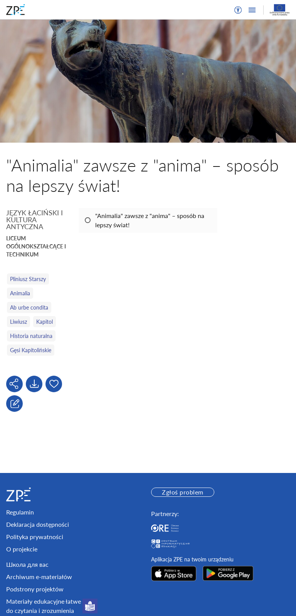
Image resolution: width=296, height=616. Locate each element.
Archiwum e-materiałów (39, 576)
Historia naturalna (31, 336)
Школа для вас (27, 564)
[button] (238, 10)
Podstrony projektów (35, 589)
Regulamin (20, 512)
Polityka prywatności (34, 536)
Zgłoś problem (182, 492)
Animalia (20, 293)
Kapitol (44, 321)
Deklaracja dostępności (37, 524)
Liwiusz (18, 321)
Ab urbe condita (29, 307)
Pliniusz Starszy (28, 279)
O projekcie (21, 549)
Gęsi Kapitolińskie (30, 350)
